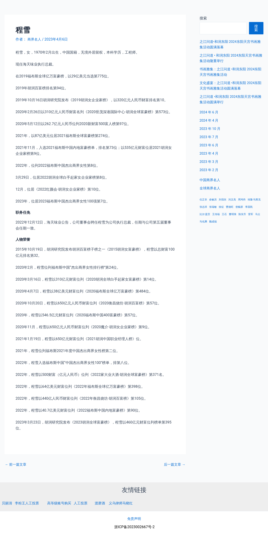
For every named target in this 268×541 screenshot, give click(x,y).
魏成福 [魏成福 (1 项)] (213, 221)
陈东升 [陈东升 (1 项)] (242, 214)
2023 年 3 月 (210, 161)
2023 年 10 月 (211, 128)
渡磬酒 (105, 503)
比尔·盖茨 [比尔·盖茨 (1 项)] (205, 214)
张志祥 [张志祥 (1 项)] (203, 206)
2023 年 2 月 (210, 170)
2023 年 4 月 (210, 153)
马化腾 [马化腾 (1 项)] (203, 221)
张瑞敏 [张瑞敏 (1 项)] (213, 206)
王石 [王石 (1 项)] (224, 214)
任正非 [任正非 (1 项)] (203, 199)
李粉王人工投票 (28, 503)
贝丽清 (7, 503)
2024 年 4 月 (210, 120)
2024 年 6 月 (210, 112)
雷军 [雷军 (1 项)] (250, 214)
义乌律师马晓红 (127, 503)
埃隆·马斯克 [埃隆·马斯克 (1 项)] (254, 199)
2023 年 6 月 (210, 145)
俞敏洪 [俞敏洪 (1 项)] (213, 199)
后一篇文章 (173, 464)
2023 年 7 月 (210, 137)
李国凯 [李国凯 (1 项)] (249, 206)
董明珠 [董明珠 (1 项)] (232, 214)
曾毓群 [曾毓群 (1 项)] (239, 206)
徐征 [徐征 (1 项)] (221, 206)
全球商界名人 (245, 9)
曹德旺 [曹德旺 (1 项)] (229, 206)
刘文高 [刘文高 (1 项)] (232, 199)
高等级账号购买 (62, 503)
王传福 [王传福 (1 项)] (216, 214)
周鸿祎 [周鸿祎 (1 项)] (242, 199)
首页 (194, 9)
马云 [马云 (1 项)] (257, 214)
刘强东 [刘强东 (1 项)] (222, 199)
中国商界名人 (216, 9)
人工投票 (85, 503)
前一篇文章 (16, 464)
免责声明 (134, 518)
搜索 (256, 28)
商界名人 (20, 8)
